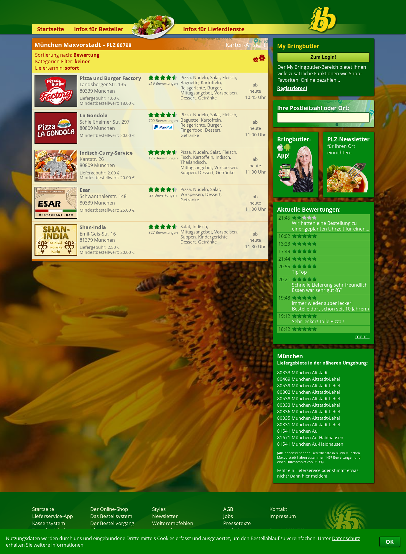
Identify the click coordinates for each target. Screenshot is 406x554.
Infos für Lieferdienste (213, 29)
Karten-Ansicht (246, 45)
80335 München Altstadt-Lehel (308, 418)
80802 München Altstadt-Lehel (308, 392)
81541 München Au (297, 431)
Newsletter (165, 515)
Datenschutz (346, 538)
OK (390, 541)
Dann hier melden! (308, 476)
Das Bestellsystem (111, 515)
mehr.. (362, 336)
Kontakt (278, 508)
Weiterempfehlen (172, 523)
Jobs (228, 515)
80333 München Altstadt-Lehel (308, 405)
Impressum (282, 515)
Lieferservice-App (52, 515)
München (290, 356)
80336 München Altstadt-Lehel (308, 411)
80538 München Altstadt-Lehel (308, 398)
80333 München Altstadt (302, 372)
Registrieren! (292, 88)
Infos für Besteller (99, 29)
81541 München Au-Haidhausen (310, 444)
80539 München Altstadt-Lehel (308, 385)
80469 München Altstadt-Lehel (308, 379)
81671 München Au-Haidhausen (310, 437)
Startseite (50, 29)
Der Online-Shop (109, 508)
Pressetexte (237, 523)
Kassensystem (48, 523)
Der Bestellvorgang (112, 523)
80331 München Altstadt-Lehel (308, 424)
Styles (159, 508)
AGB (228, 508)
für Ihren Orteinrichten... (348, 163)
